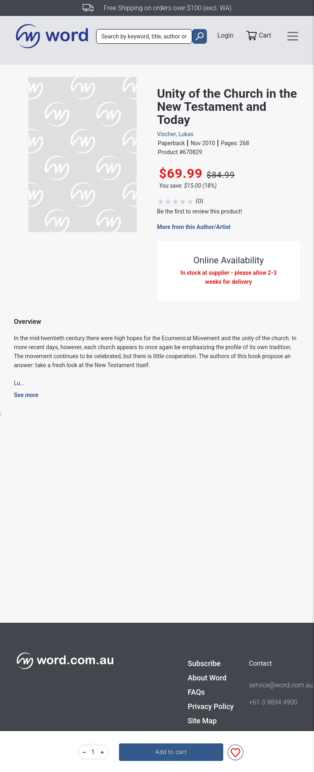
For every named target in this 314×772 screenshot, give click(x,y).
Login (225, 35)
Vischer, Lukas (175, 134)
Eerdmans (130, 615)
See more (26, 395)
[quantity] (93, 752)
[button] (83, 752)
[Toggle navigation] (292, 36)
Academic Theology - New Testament (164, 630)
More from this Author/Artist (194, 227)
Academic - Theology (143, 646)
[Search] (144, 36)
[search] (199, 36)
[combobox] (144, 36)
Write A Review (262, 469)
